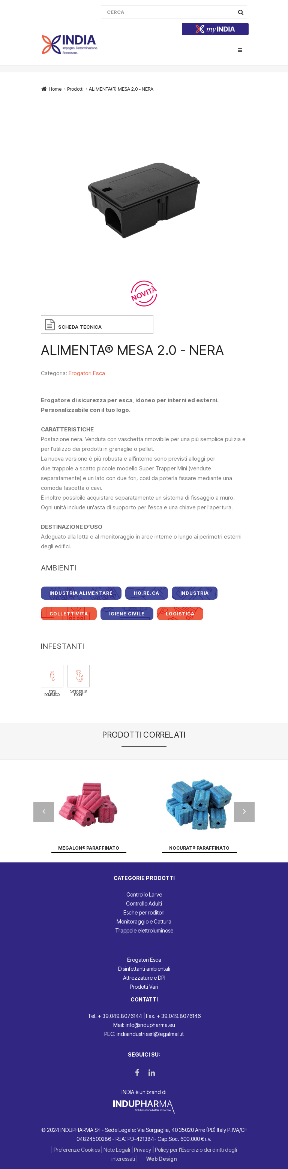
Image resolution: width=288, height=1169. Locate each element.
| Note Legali (116, 1150)
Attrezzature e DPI (144, 977)
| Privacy (141, 1150)
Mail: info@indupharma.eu (144, 1025)
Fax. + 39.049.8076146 (173, 1016)
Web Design (161, 1159)
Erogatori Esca (87, 373)
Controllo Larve (144, 894)
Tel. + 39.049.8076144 (115, 1016)
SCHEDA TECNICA (80, 327)
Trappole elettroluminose (144, 930)
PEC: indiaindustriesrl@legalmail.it (144, 1034)
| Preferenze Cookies (76, 1150)
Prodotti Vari (144, 986)
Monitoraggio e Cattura (144, 921)
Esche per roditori (144, 912)
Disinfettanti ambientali (144, 968)
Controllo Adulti (144, 903)
